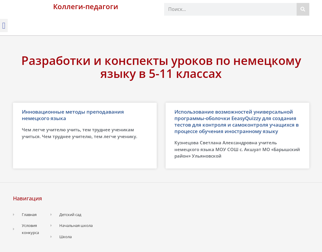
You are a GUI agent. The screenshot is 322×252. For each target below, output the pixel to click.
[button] (4, 25)
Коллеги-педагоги (85, 6)
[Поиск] (303, 9)
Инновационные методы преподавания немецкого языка (73, 115)
